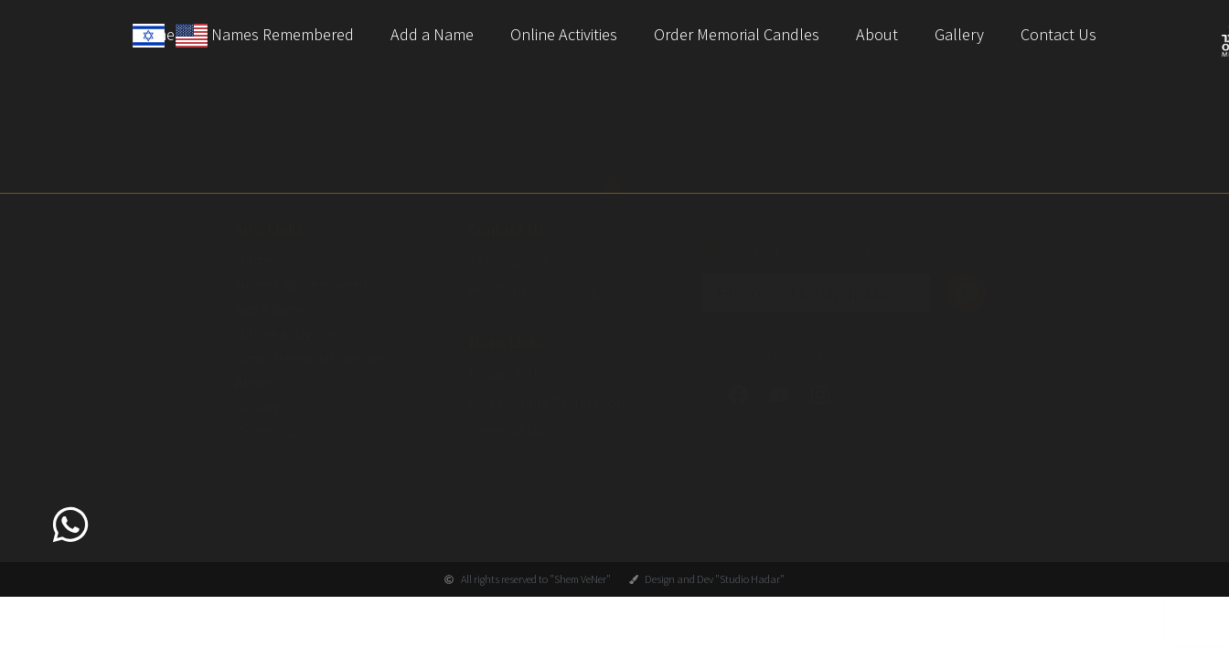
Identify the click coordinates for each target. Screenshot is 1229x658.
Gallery (959, 34)
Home (254, 279)
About (877, 34)
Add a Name (432, 34)
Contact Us (1058, 34)
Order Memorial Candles (736, 34)
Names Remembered (282, 34)
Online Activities (563, 34)
